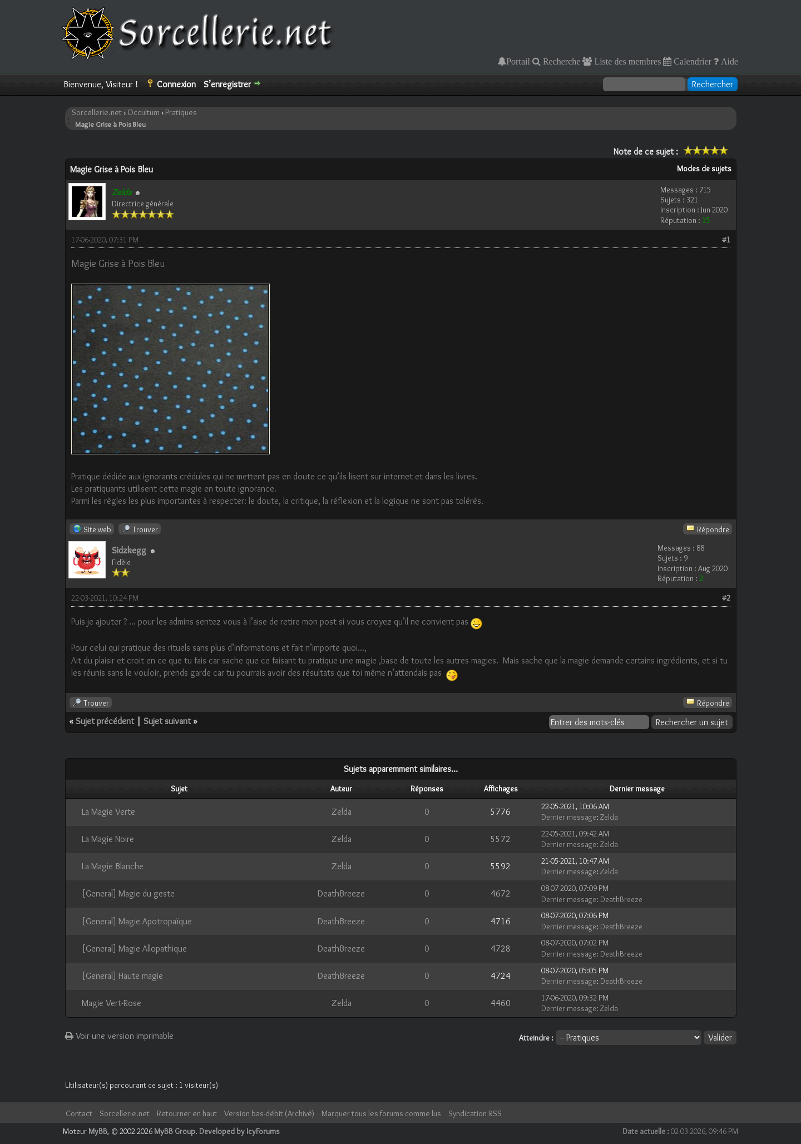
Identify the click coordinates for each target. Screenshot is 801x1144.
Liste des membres (626, 61)
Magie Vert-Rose (111, 1003)
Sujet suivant (167, 721)
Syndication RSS (475, 1113)
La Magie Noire (108, 839)
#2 (726, 598)
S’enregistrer (227, 84)
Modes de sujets (704, 169)
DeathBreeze (341, 893)
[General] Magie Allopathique (134, 948)
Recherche (561, 61)
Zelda (342, 811)
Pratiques (181, 112)
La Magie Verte (108, 811)
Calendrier (691, 61)
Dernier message (568, 817)
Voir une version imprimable (119, 1036)
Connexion (176, 84)
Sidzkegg (129, 550)
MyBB (97, 1131)
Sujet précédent (105, 721)
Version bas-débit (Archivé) (269, 1113)
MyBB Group (174, 1131)
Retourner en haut (187, 1113)
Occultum (143, 112)
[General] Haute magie (122, 975)
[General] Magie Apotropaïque (137, 921)
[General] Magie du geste (128, 893)
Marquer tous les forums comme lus (381, 1113)
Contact (79, 1113)
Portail (518, 61)
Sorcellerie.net (97, 112)
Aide (728, 61)
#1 (726, 240)
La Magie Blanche (113, 866)
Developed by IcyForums (239, 1131)
